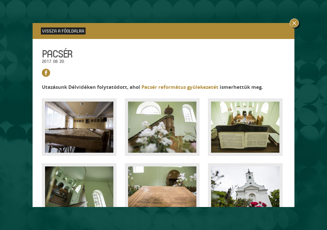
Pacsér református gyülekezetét (179, 87)
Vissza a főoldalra (63, 30)
